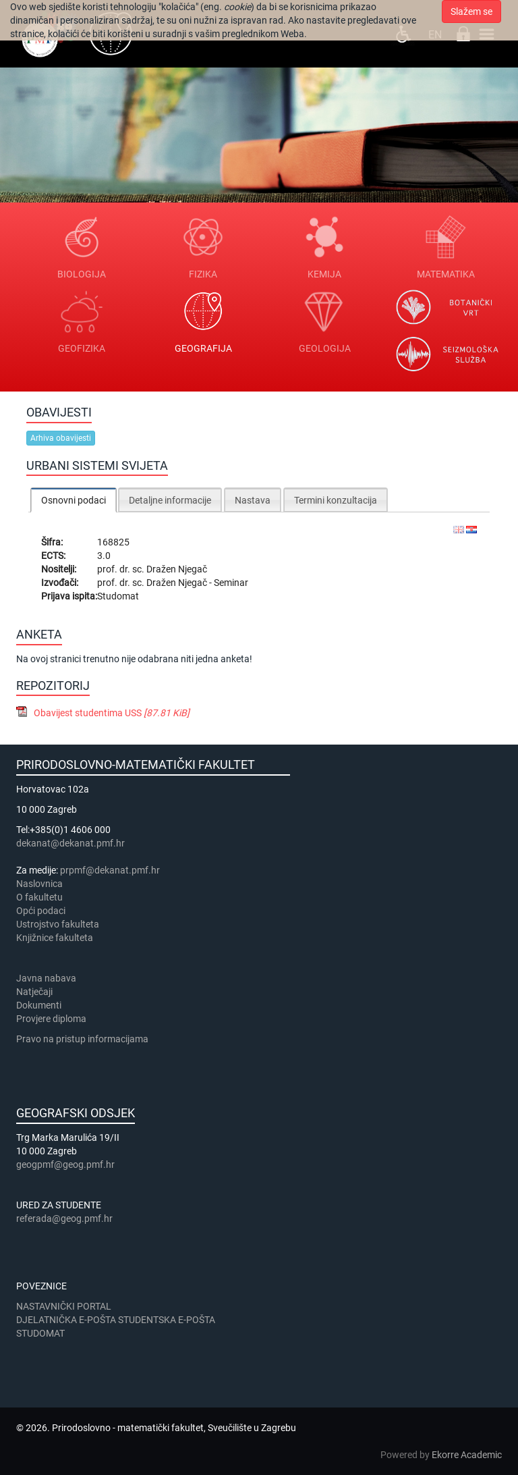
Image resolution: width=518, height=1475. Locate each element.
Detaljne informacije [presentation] (170, 500)
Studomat (118, 596)
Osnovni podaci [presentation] (73, 500)
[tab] (73, 499)
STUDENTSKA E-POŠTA (166, 1319)
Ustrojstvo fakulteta (57, 924)
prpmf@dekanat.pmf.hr (110, 870)
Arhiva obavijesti (60, 438)
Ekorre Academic (467, 1454)
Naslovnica (39, 883)
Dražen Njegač (176, 569)
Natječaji (34, 991)
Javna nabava (46, 978)
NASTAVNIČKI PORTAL (63, 1306)
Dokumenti (38, 1005)
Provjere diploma (51, 1018)
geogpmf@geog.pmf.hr (65, 1164)
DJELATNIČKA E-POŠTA (66, 1319)
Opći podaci (40, 910)
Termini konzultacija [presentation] (335, 500)
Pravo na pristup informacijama (84, 1039)
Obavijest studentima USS (112, 712)
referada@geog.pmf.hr (64, 1218)
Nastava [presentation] (252, 500)
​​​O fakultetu (39, 897)
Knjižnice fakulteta (54, 937)
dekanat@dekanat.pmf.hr (70, 843)
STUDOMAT (40, 1333)
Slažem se (471, 11)
